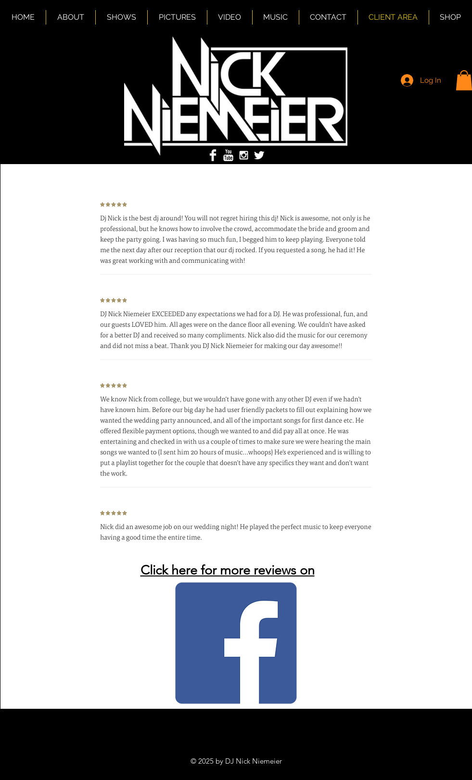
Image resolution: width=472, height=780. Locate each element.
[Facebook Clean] (213, 155)
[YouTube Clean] (228, 155)
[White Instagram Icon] (244, 155)
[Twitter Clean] (259, 155)
